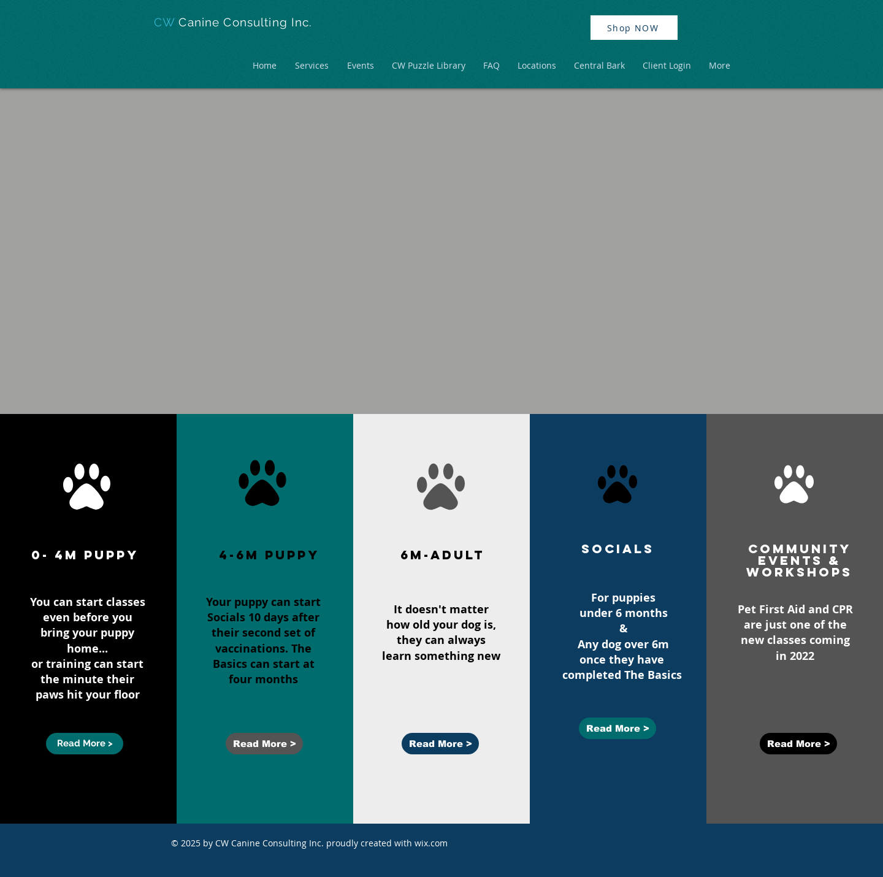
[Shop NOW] (634, 27)
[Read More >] (84, 743)
